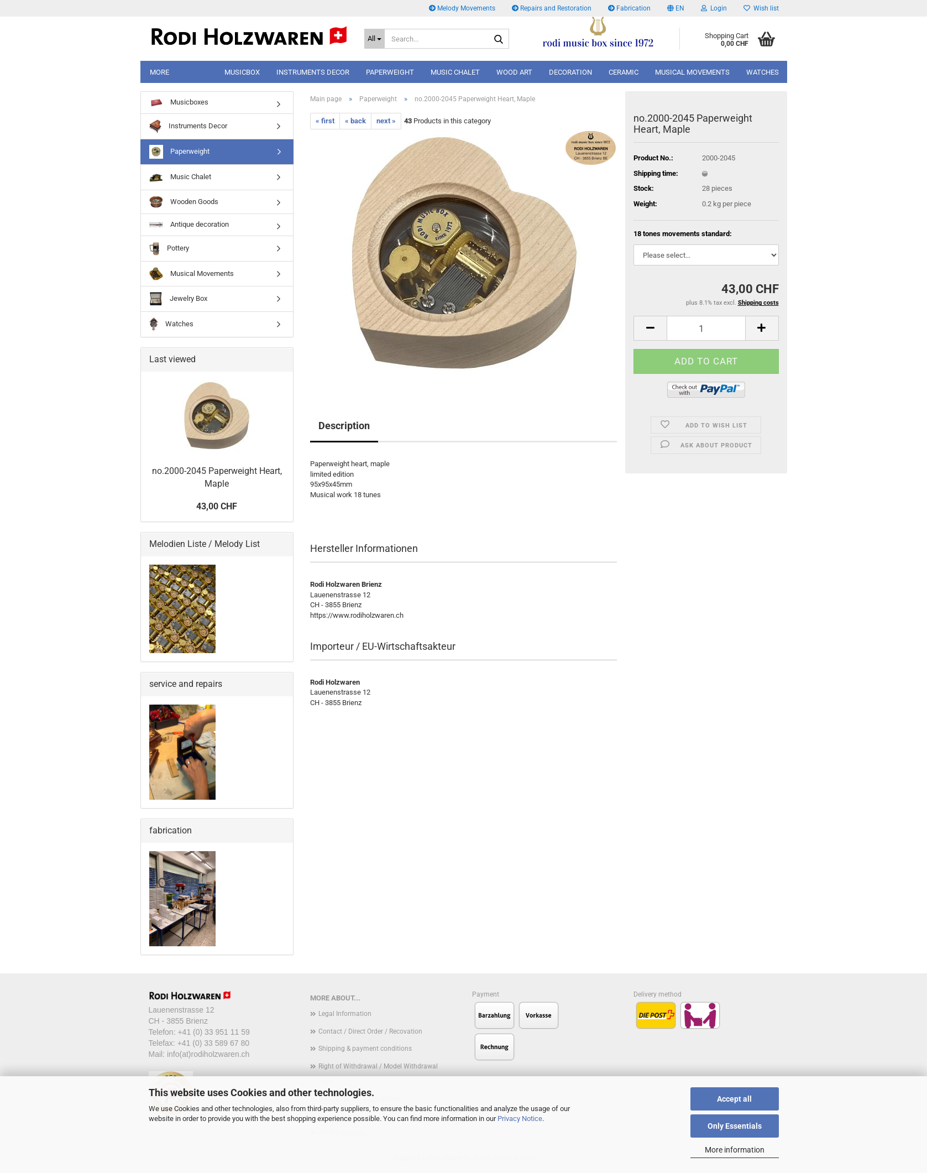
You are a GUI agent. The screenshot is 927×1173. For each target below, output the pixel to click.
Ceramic (623, 72)
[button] (676, 8)
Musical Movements (692, 72)
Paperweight (179, 152)
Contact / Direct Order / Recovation (370, 1031)
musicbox (242, 72)
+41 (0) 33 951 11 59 (213, 1032)
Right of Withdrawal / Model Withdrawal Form (378, 1074)
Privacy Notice (519, 1118)
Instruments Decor (312, 72)
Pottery (169, 249)
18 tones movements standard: (682, 234)
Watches (762, 72)
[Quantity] (706, 328)
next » (386, 121)
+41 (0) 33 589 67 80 (213, 1043)
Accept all (734, 1098)
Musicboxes (178, 102)
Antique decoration (189, 224)
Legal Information (344, 1014)
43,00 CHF (216, 506)
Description (344, 425)
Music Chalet (180, 177)
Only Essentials (735, 1126)
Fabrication (629, 8)
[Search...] (374, 39)
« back (355, 121)
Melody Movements (462, 8)
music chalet (455, 72)
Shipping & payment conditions (365, 1048)
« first (325, 121)
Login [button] (714, 8)
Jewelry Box (178, 299)
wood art (514, 72)
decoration (570, 72)
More (159, 72)
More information (734, 1149)
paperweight (390, 72)
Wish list (761, 8)
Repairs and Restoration (551, 8)
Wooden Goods (183, 202)
